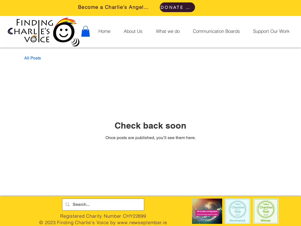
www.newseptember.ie (142, 222)
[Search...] (103, 204)
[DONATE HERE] (177, 7)
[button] (85, 31)
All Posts (32, 58)
